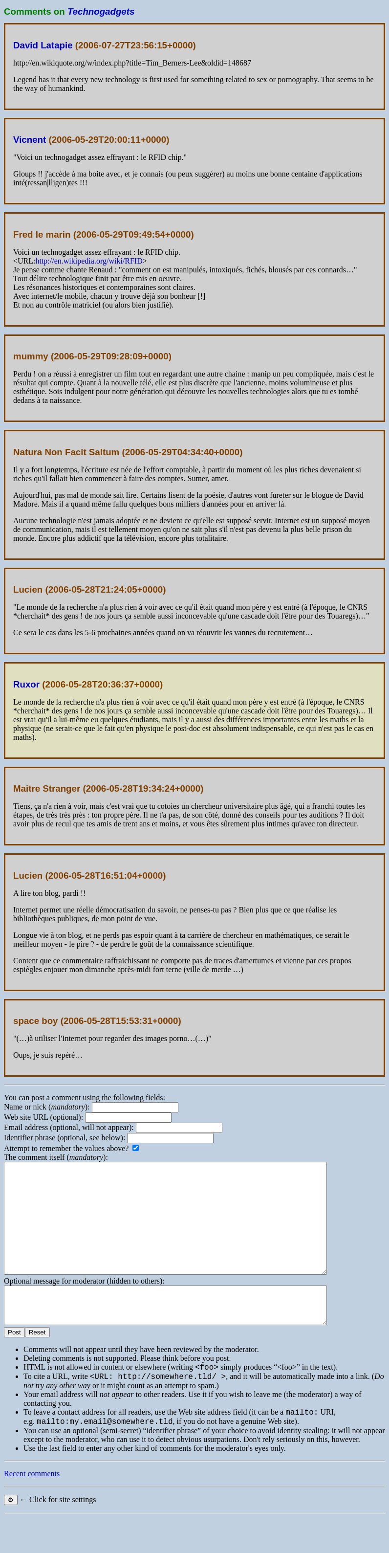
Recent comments (32, 1509)
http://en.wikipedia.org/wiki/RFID (88, 261)
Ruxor (26, 684)
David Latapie (43, 45)
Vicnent (29, 139)
